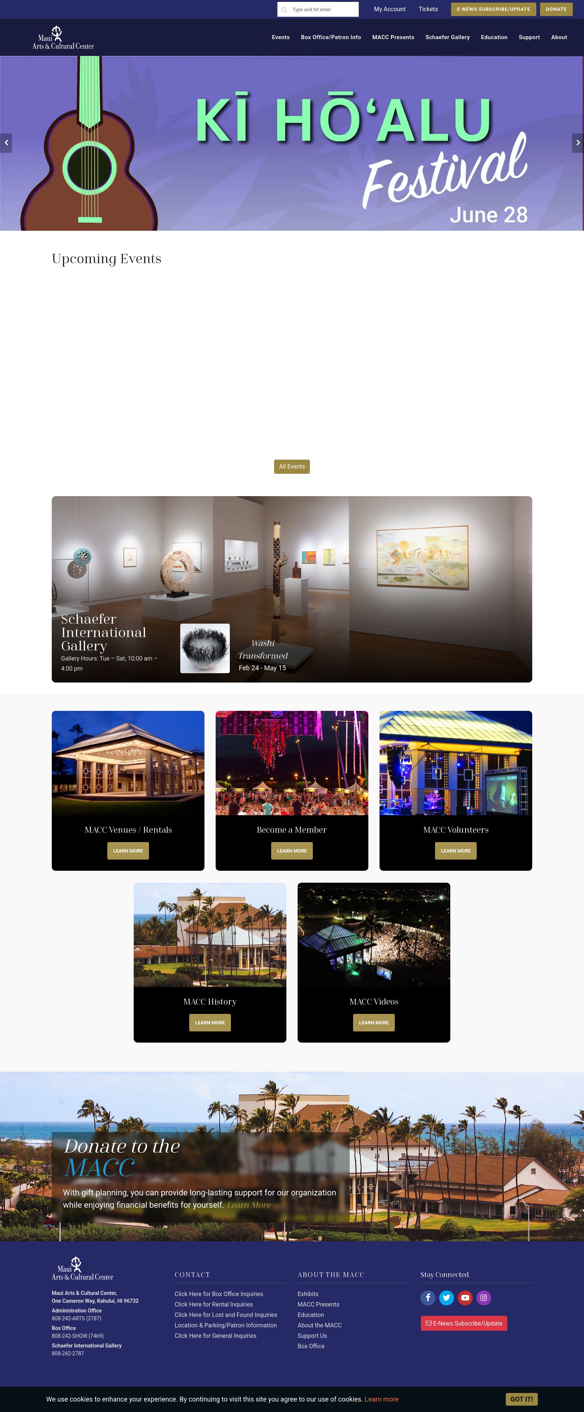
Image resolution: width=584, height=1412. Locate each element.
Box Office (311, 1346)
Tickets (428, 9)
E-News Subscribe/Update (464, 1322)
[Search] (284, 10)
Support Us (312, 1335)
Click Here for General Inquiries (216, 1335)
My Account (390, 9)
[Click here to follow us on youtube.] (465, 1297)
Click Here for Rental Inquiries (214, 1304)
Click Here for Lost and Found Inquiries (226, 1314)
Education (311, 1314)
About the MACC (320, 1325)
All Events (292, 466)
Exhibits (308, 1294)
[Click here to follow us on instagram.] (483, 1297)
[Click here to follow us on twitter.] (446, 1297)
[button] (6, 143)
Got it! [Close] (522, 1399)
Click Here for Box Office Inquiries (219, 1294)
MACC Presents (318, 1304)
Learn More (128, 851)
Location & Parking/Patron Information (226, 1325)
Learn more (292, 851)
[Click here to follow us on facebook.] (427, 1297)
